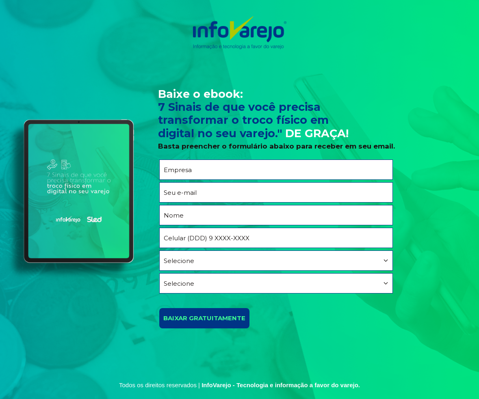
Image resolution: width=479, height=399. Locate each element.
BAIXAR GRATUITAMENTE (204, 318)
